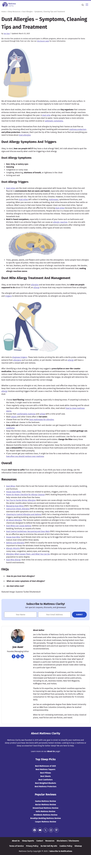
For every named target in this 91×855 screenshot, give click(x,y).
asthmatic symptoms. (54, 121)
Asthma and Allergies (15, 543)
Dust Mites (10, 486)
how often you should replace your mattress (25, 456)
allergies (35, 285)
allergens (17, 360)
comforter (10, 428)
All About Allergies (14, 520)
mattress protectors (77, 129)
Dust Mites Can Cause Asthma (18, 526)
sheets (14, 417)
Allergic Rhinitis (13, 548)
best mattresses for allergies (41, 419)
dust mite (46, 115)
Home (3, 12)
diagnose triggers (19, 357)
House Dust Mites (13, 492)
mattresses (53, 199)
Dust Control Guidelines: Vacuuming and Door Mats (28, 531)
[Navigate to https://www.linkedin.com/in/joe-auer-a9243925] (22, 656)
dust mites (23, 199)
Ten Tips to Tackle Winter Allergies (20, 500)
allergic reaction (60, 222)
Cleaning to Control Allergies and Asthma (23, 514)
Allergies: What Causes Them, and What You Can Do (28, 554)
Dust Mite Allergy (13, 560)
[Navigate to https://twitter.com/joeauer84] (18, 656)
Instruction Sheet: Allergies (17, 509)
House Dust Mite (13, 537)
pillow (42, 414)
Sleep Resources (14, 12)
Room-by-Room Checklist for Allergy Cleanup (25, 494)
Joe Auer (7, 34)
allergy (36, 287)
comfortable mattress (26, 414)
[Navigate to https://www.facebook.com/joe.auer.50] (14, 656)
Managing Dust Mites (15, 506)
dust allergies (25, 135)
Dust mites (10, 188)
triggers (8, 296)
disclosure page (43, 41)
